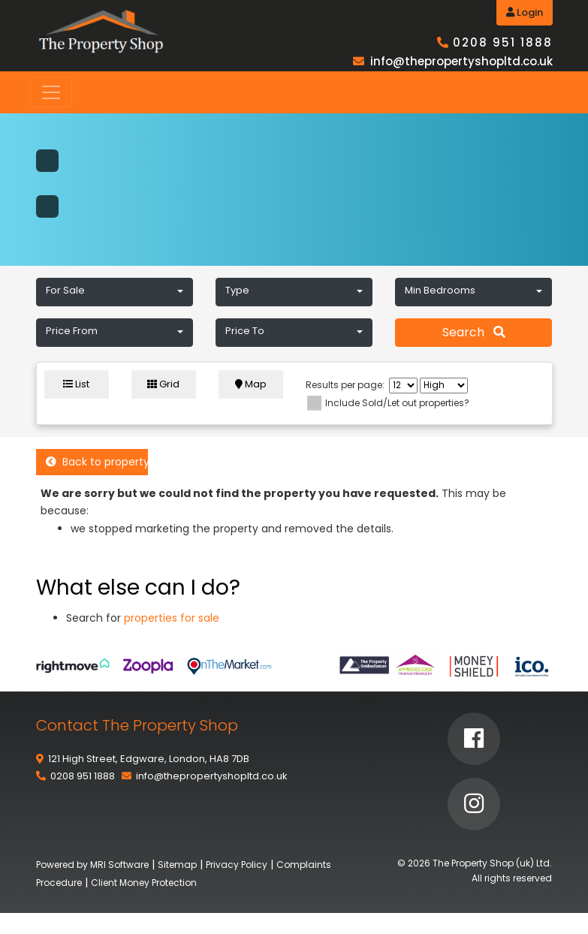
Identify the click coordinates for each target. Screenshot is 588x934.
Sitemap (177, 864)
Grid (163, 384)
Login (524, 12)
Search (473, 332)
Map (251, 384)
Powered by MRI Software (92, 864)
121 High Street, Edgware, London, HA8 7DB (148, 759)
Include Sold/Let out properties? (397, 402)
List (76, 384)
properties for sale (171, 617)
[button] (114, 292)
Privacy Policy (236, 864)
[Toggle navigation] (51, 92)
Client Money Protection (144, 882)
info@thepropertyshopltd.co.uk (461, 61)
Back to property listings (97, 461)
